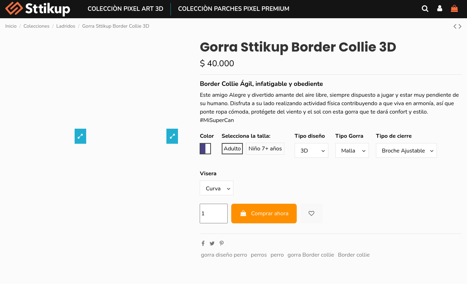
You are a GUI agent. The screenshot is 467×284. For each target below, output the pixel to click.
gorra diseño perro (224, 255)
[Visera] (216, 188)
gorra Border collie (311, 255)
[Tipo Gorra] (352, 150)
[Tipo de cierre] (406, 150)
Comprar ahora (264, 213)
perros (259, 255)
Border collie (354, 255)
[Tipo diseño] (311, 150)
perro (277, 255)
